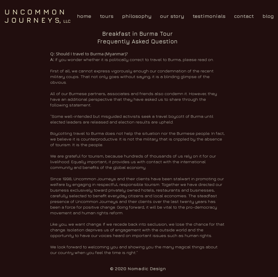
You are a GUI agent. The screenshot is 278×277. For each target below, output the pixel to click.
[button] (107, 16)
